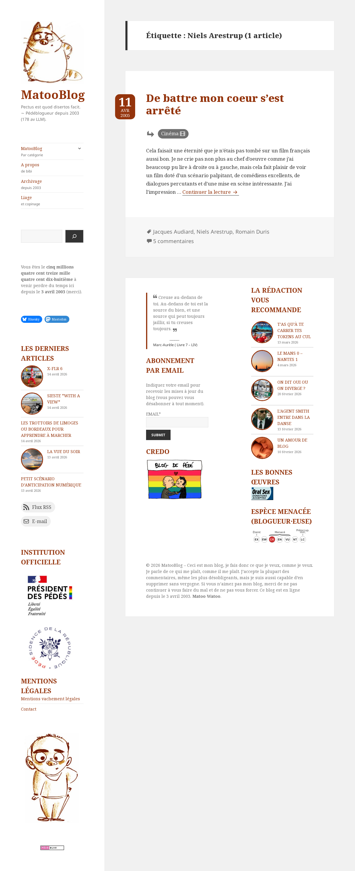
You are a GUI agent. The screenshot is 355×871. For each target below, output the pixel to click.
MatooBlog (53, 94)
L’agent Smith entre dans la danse (293, 417)
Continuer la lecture (210, 191)
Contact (28, 709)
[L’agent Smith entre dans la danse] (262, 419)
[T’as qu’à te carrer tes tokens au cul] (262, 332)
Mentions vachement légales (50, 698)
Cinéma (170, 133)
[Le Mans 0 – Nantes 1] (262, 361)
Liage (52, 200)
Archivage (52, 184)
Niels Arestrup (215, 231)
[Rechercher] (74, 236)
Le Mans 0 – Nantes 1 (289, 356)
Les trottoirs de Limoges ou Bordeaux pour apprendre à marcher (49, 429)
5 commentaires (173, 241)
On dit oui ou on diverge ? (292, 385)
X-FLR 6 (55, 368)
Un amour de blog (292, 443)
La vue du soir (63, 451)
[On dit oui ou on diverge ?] (262, 390)
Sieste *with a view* (63, 399)
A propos (52, 168)
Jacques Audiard (173, 231)
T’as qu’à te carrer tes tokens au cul (294, 330)
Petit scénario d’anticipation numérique (51, 482)
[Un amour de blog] (262, 448)
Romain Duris (252, 231)
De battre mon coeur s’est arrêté (215, 104)
